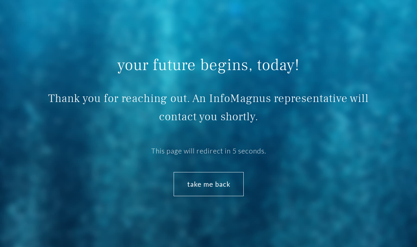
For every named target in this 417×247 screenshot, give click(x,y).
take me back (208, 184)
